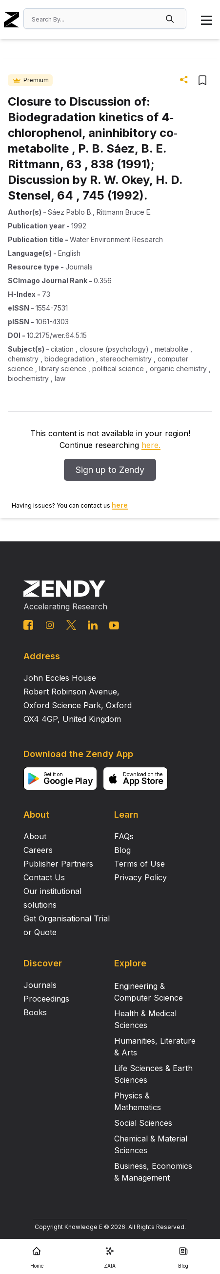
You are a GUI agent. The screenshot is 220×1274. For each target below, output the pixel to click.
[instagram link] (50, 625)
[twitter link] (71, 625)
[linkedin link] (93, 625)
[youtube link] (114, 625)
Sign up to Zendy (110, 470)
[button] (171, 18)
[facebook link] (28, 625)
